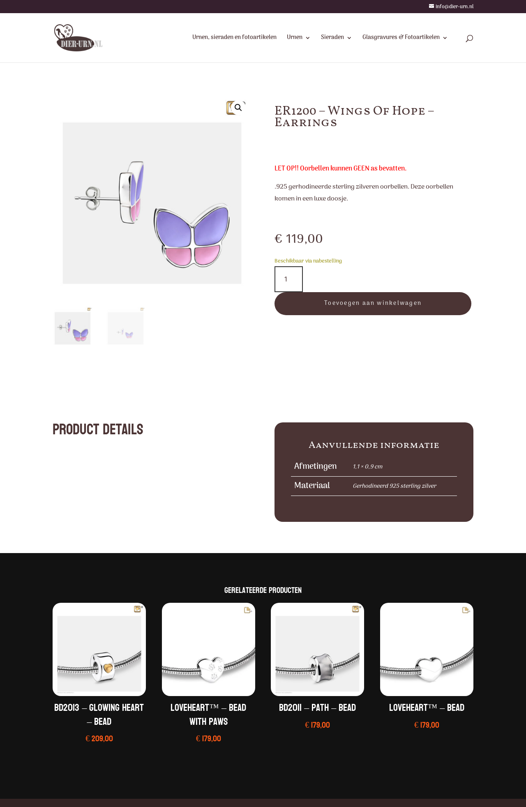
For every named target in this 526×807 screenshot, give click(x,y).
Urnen (294, 38)
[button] (238, 107)
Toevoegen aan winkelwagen (373, 303)
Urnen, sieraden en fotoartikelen (234, 38)
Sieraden (332, 38)
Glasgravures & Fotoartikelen (401, 38)
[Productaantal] (289, 279)
